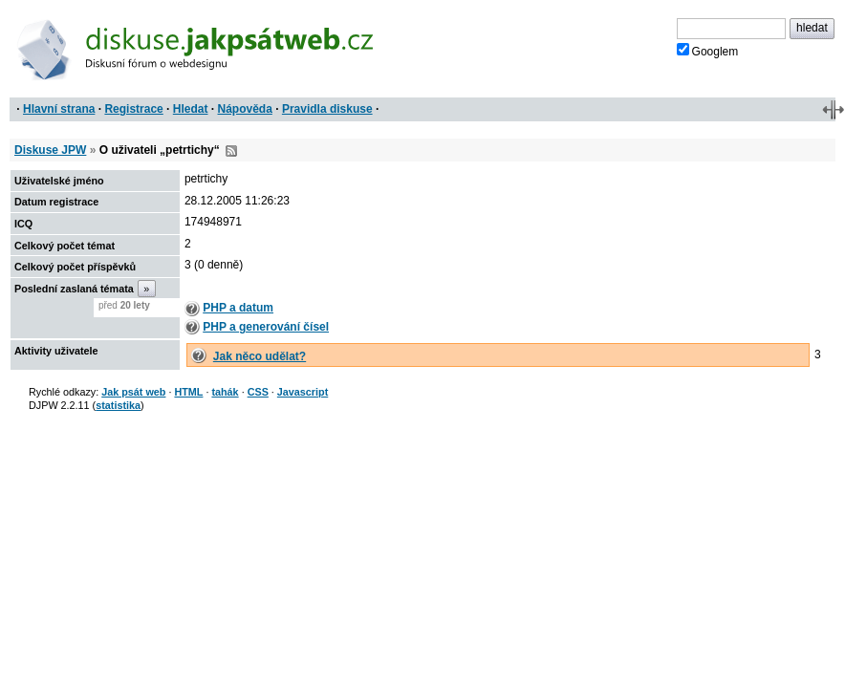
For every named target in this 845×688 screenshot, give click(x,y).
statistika (118, 405)
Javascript (302, 392)
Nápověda (245, 109)
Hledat (190, 109)
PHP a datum (238, 307)
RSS (231, 151)
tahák (224, 392)
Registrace (133, 109)
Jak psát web (133, 392)
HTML (188, 392)
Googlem (708, 50)
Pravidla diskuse (327, 109)
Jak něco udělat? (259, 356)
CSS (258, 392)
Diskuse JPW (50, 150)
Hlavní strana (59, 109)
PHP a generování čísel (266, 326)
